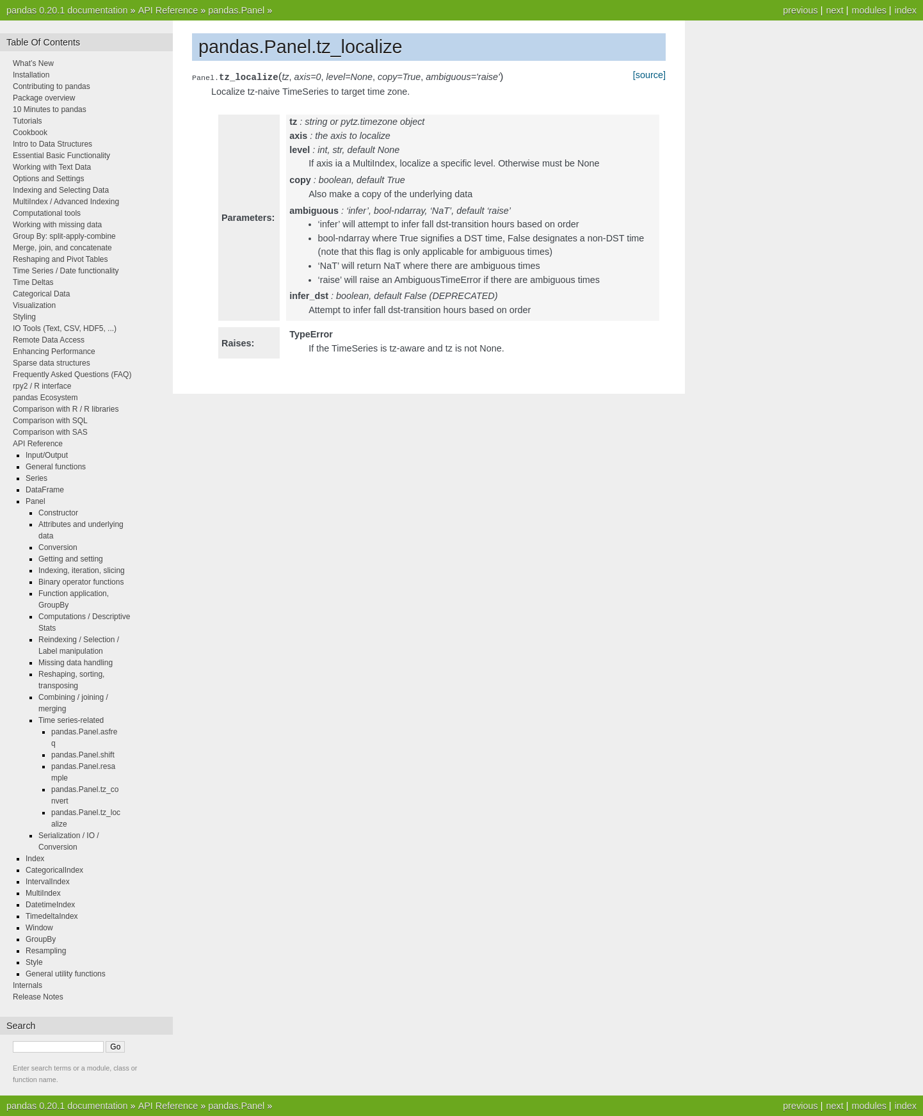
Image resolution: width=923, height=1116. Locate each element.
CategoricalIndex (54, 870)
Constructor (58, 512)
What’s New (33, 63)
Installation (31, 74)
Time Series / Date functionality (66, 270)
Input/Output (47, 455)
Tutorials (27, 121)
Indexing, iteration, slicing (81, 570)
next (834, 10)
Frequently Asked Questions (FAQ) (72, 374)
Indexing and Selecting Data (61, 190)
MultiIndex (43, 893)
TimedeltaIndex (52, 916)
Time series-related (71, 720)
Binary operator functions (81, 582)
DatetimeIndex (50, 904)
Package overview (44, 97)
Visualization (34, 305)
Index (35, 858)
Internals (27, 985)
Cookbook (30, 132)
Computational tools (47, 213)
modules (868, 10)
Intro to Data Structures (52, 144)
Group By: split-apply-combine (64, 236)
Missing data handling (75, 662)
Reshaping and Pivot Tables (60, 259)
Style (34, 962)
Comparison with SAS (50, 432)
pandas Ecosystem (45, 397)
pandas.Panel (236, 10)
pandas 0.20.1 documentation (67, 10)
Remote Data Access (48, 340)
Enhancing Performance (54, 351)
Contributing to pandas (51, 86)
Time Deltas (33, 282)
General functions (56, 466)
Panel (35, 501)
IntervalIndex (48, 881)
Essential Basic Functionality (61, 155)
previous (800, 10)
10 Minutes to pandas (49, 109)
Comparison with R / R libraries (65, 409)
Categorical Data (41, 293)
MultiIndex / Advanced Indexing (66, 201)
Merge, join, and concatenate (62, 247)
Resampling (46, 950)
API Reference (168, 10)
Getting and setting (70, 558)
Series (36, 478)
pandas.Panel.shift (83, 754)
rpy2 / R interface (42, 386)
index (906, 10)
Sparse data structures (51, 363)
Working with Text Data (52, 167)
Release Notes (38, 996)
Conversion (57, 547)
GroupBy (41, 939)
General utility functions (66, 973)
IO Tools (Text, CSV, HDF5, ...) (64, 328)
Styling (24, 316)
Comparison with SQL (50, 420)
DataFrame (45, 489)
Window (39, 927)
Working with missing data (57, 224)
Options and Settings (48, 178)
